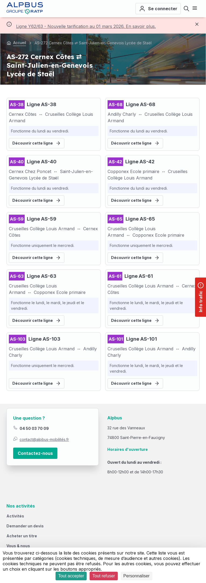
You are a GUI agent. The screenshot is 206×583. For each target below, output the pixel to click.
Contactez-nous (35, 453)
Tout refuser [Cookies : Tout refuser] (103, 576)
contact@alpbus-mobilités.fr (44, 439)
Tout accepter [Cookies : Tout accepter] (71, 576)
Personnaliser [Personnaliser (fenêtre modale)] (136, 576)
